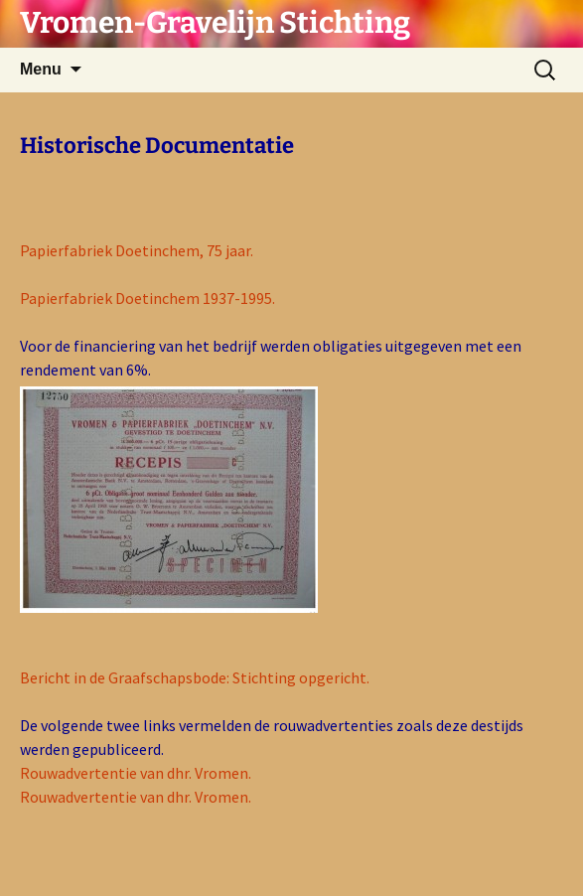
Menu (41, 69)
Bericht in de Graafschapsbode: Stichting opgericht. (194, 677)
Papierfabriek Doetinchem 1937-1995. (147, 298)
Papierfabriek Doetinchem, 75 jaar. (136, 250)
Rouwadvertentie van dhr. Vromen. (135, 773)
